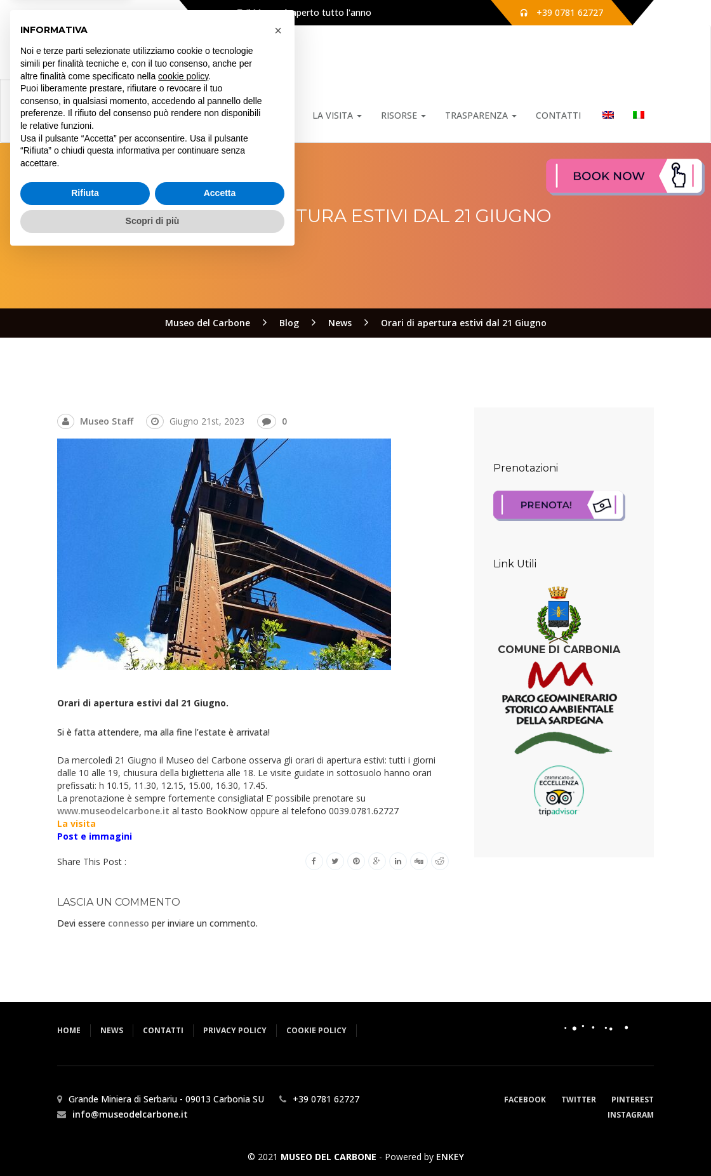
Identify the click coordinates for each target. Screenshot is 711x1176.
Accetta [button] (220, 1114)
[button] (278, 951)
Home (216, 115)
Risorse (403, 115)
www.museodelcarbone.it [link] (113, 811)
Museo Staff (106, 421)
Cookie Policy (316, 1030)
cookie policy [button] (183, 996)
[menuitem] (606, 115)
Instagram (631, 1114)
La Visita (337, 115)
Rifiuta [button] (85, 1114)
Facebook (525, 1099)
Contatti (558, 115)
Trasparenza (481, 115)
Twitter (578, 1099)
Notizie (271, 115)
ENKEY (450, 1157)
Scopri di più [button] (153, 1141)
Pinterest (632, 1099)
